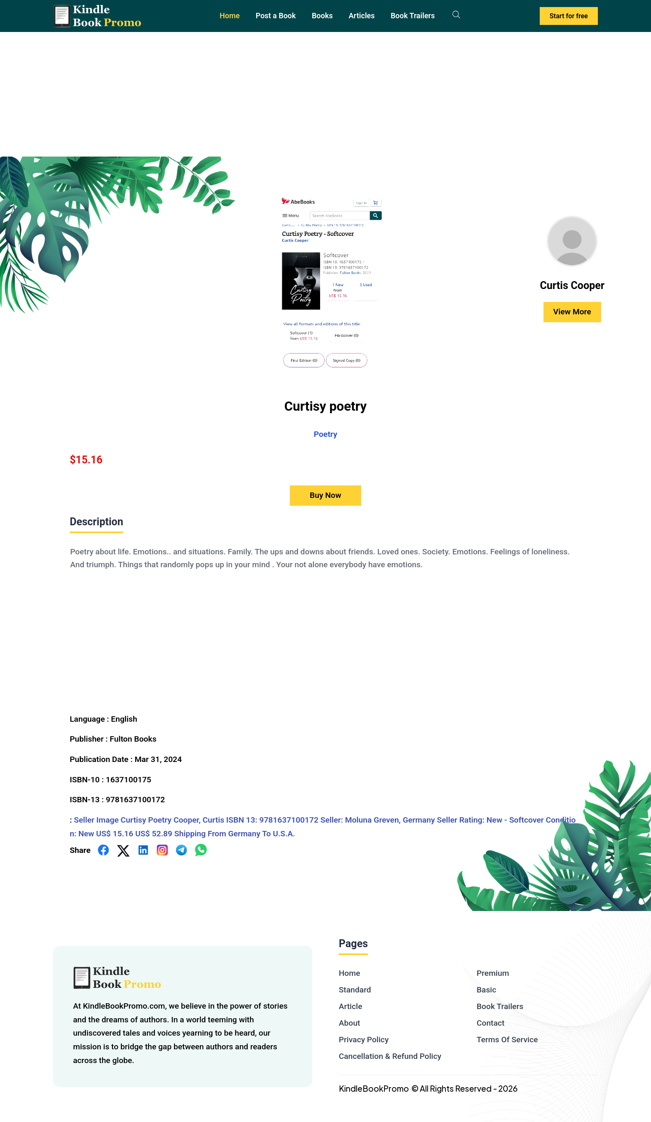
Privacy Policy (364, 1039)
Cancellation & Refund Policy (390, 1056)
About (349, 1023)
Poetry (325, 434)
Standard (355, 990)
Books (322, 15)
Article (350, 1006)
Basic (486, 990)
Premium (493, 973)
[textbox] (325, 620)
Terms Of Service (507, 1039)
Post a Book (276, 15)
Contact (490, 1023)
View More (572, 311)
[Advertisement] (325, 94)
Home (230, 15)
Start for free (569, 16)
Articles (362, 15)
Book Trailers (413, 15)
